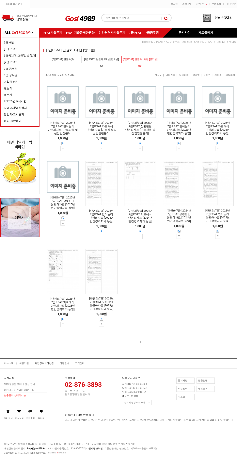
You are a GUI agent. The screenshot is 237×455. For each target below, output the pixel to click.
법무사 (8, 94)
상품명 (196, 75)
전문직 (8, 88)
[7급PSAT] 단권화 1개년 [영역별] (219, 42)
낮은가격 (170, 75)
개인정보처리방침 (44, 363)
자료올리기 (205, 32)
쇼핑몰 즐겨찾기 (14, 3)
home (145, 42)
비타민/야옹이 (12, 120)
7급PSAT (135, 32)
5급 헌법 (9, 42)
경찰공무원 (11, 81)
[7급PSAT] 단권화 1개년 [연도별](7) (101, 60)
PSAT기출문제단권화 (80, 32)
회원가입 (186, 3)
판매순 (218, 75)
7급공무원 (152, 32)
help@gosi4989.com (38, 448)
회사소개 (8, 363)
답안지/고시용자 (14, 114)
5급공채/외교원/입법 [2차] (20, 55)
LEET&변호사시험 (15, 101)
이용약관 (24, 363)
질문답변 (203, 380)
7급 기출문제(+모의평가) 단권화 (183, 42)
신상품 (158, 75)
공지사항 (184, 32)
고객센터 (80, 363)
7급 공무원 (10, 68)
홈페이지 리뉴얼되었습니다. (19, 390)
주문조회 (216, 3)
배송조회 (203, 388)
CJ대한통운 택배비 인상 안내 (19, 384)
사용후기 (230, 75)
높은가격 (184, 75)
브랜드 (207, 75)
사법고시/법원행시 (15, 107)
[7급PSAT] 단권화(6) (63, 59)
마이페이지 (231, 3)
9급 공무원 (10, 75)
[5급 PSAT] (11, 49)
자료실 (181, 396)
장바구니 (201, 3)
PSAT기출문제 (52, 32)
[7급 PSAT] (11, 62)
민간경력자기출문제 (112, 32)
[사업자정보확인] (94, 448)
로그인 (174, 3)
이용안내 (64, 363)
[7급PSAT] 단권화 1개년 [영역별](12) (140, 60)
